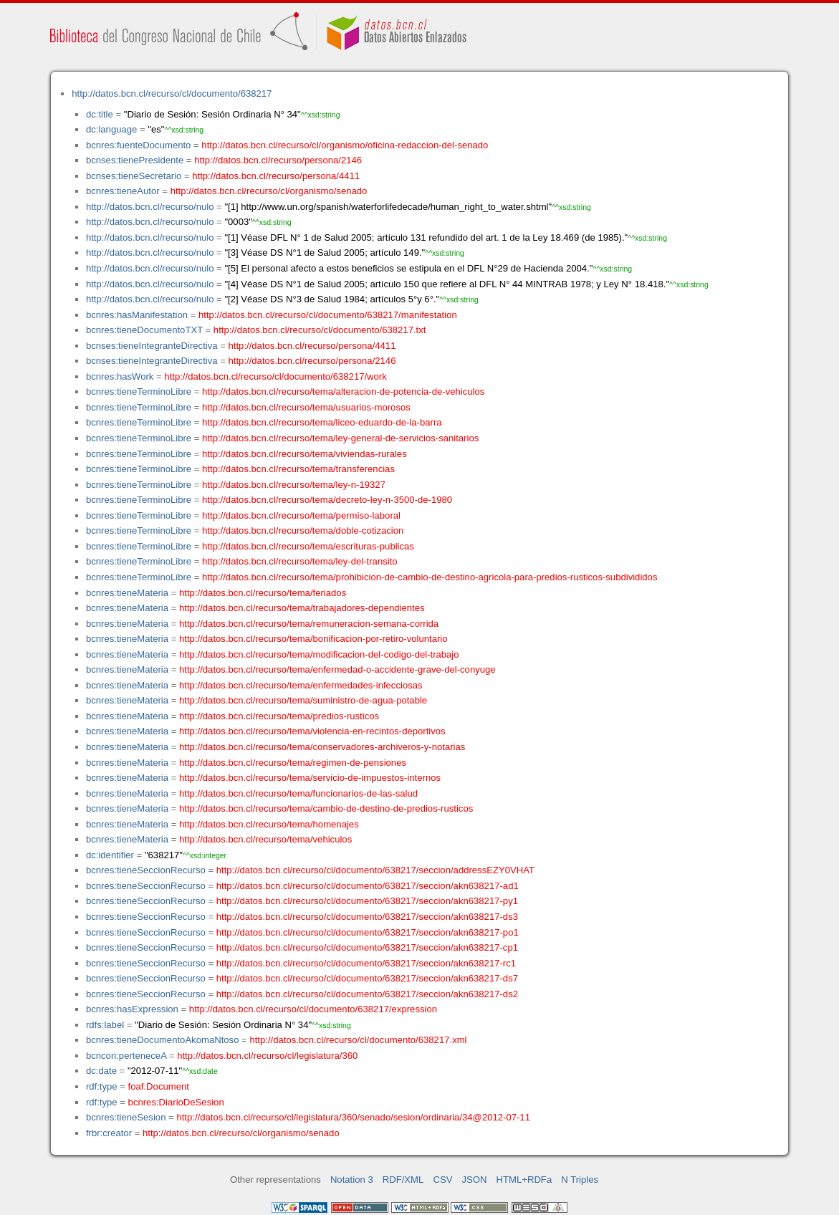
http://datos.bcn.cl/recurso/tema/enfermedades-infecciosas (301, 685)
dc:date (101, 1070)
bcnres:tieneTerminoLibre (138, 391)
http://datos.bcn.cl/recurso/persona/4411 (276, 176)
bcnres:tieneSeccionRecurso (146, 870)
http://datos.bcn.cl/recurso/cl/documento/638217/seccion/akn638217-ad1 (367, 885)
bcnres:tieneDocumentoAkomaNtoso (162, 1039)
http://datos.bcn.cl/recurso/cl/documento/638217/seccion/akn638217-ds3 (367, 916)
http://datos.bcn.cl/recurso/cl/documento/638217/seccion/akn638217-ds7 (367, 978)
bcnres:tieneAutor (123, 191)
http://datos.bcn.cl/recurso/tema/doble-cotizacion (302, 530)
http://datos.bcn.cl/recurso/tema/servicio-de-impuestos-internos (310, 777)
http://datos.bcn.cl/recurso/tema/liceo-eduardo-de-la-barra (321, 422)
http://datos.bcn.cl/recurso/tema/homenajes (269, 824)
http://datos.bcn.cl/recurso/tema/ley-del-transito (300, 561)
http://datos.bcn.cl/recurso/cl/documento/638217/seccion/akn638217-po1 (367, 932)
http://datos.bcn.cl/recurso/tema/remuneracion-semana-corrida (308, 623)
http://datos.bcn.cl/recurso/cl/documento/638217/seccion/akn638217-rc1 (366, 963)
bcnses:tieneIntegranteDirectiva (152, 345)
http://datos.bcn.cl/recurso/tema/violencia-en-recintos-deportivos (312, 731)
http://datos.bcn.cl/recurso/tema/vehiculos (265, 839)
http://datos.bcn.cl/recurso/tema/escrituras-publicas (308, 546)
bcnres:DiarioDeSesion (176, 1102)
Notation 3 (351, 1179)
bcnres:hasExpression (132, 1009)
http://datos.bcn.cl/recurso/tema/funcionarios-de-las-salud (298, 793)
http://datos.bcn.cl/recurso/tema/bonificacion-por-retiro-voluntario (313, 638)
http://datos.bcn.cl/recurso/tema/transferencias (298, 469)
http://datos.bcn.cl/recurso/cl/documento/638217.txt (320, 330)
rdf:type (102, 1086)
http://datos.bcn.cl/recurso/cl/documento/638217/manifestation (327, 314)
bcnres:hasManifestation (137, 314)
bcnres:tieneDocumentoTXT (144, 330)
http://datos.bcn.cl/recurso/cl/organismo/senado (269, 191)
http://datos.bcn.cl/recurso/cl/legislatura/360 (267, 1055)
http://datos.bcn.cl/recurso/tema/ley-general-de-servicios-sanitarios (340, 438)
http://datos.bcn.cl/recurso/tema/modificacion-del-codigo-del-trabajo (319, 654)
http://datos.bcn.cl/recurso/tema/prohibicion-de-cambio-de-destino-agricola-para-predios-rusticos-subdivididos (429, 577)
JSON (474, 1179)
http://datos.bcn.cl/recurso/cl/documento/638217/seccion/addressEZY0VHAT (375, 870)
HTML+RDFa (524, 1179)
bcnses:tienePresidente (134, 160)
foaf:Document (158, 1086)
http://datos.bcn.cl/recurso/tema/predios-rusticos (279, 716)
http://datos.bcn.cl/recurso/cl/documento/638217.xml (357, 1039)
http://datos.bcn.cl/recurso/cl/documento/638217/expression (313, 1009)
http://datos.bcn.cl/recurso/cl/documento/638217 (172, 93)
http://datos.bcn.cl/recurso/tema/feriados (262, 592)
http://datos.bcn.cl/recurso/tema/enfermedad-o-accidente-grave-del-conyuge (337, 669)
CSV (442, 1179)
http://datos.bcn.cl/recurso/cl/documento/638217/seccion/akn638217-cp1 (367, 947)
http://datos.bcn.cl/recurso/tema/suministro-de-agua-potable (303, 700)
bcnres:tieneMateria (127, 592)
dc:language (111, 129)
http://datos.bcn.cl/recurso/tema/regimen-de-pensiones (292, 762)
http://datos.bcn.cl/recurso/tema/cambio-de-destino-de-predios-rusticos (326, 808)
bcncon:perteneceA (126, 1055)
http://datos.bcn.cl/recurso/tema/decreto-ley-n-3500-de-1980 (327, 499)
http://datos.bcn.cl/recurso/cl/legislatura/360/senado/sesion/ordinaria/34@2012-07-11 (353, 1117)
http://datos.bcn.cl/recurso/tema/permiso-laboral (301, 515)
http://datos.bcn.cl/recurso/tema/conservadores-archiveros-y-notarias (322, 746)
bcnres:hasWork (119, 376)
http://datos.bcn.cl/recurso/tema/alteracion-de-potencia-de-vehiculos (343, 391)
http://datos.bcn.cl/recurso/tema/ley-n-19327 (293, 484)
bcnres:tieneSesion (126, 1117)
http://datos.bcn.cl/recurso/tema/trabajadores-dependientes (302, 607)
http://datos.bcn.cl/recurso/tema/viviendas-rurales (304, 453)
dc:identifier (110, 855)
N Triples (579, 1179)
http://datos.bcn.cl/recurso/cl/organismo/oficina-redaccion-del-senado (344, 145)
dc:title (99, 114)
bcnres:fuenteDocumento (138, 145)
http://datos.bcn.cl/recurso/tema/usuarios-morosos (306, 407)
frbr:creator (109, 1133)
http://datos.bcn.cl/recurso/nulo (150, 206)
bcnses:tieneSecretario (133, 176)
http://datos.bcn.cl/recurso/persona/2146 (278, 160)
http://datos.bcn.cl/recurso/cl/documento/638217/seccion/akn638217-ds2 (367, 994)
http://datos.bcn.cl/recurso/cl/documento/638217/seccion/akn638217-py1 (367, 900)
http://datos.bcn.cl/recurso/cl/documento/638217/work (275, 376)
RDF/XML (403, 1179)
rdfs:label (105, 1024)
